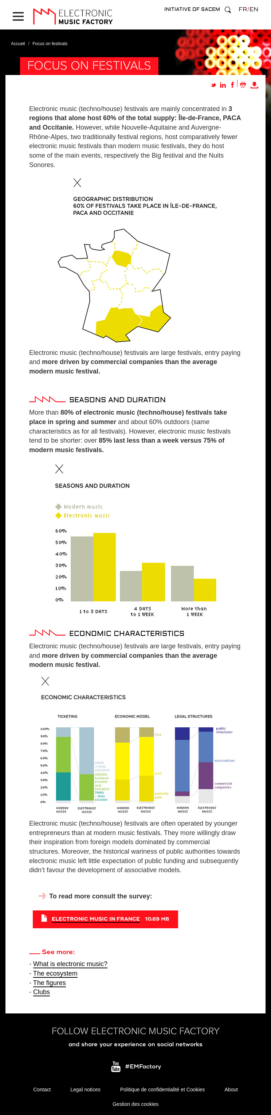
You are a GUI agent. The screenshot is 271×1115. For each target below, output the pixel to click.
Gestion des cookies (135, 1104)
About (231, 1089)
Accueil (18, 43)
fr (243, 9)
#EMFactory (143, 1067)
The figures (49, 983)
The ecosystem (55, 973)
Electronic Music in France (96, 919)
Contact (42, 1089)
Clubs (41, 992)
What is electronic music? (70, 964)
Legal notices (85, 1089)
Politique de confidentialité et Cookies (162, 1089)
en (254, 9)
